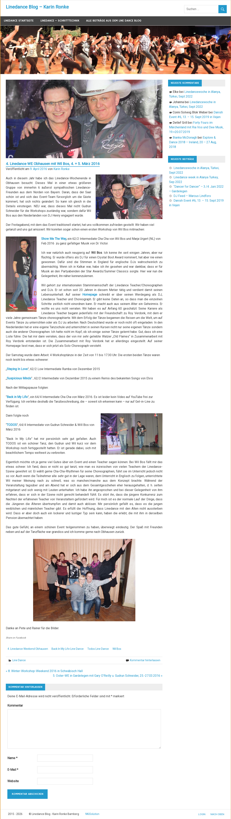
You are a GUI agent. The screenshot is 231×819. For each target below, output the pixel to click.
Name (12, 758)
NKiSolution (92, 814)
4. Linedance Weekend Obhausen (28, 648)
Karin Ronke (61, 169)
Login (201, 814)
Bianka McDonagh (185, 137)
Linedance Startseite (18, 20)
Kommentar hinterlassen (145, 660)
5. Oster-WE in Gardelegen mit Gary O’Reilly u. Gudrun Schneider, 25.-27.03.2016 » (107, 675)
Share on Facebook (16, 637)
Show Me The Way (53, 239)
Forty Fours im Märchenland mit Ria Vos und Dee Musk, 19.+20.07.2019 (196, 127)
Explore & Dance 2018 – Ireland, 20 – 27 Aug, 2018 (192, 142)
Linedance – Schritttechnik (59, 20)
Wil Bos (116, 648)
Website (13, 781)
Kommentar (15, 705)
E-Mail (12, 770)
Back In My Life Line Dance (68, 648)
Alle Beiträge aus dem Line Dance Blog (113, 20)
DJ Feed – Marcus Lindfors (192, 196)
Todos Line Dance (98, 648)
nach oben (217, 814)
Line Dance (19, 660)
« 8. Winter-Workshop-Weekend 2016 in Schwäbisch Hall (44, 671)
